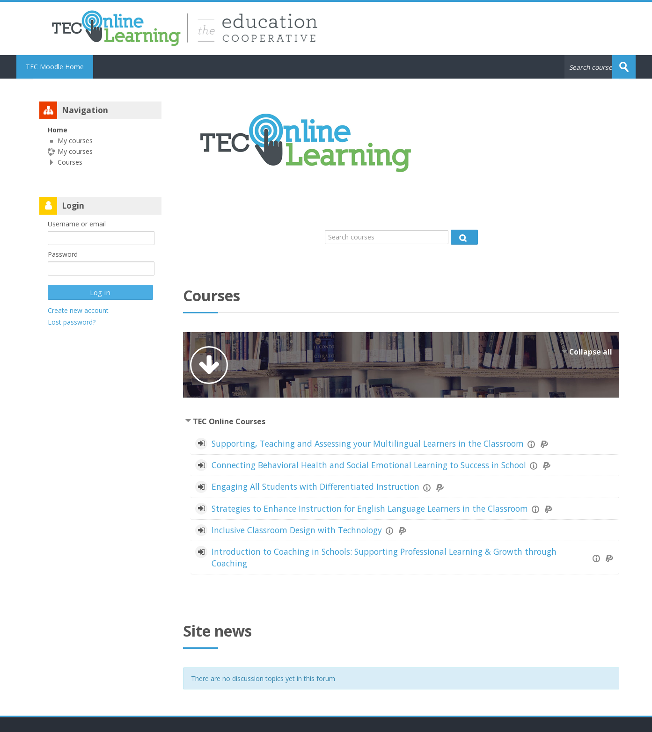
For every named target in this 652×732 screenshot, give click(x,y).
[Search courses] (386, 237)
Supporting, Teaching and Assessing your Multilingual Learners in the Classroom (368, 443)
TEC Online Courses (229, 421)
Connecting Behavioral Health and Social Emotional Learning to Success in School (369, 465)
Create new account (78, 310)
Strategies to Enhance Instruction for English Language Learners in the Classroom (370, 508)
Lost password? (71, 322)
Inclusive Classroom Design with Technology (297, 530)
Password (63, 254)
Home (57, 129)
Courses (70, 162)
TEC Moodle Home (55, 66)
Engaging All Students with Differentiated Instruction (315, 486)
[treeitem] (100, 146)
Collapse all (590, 352)
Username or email (77, 223)
